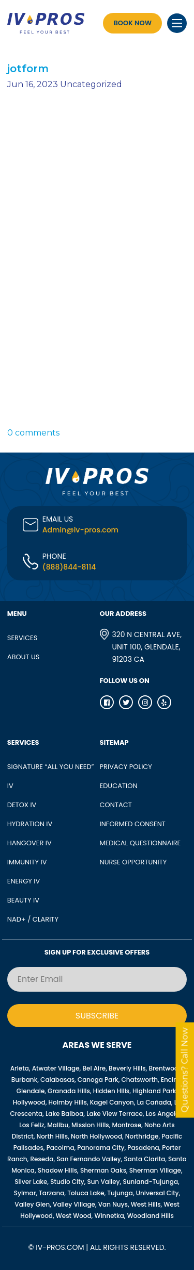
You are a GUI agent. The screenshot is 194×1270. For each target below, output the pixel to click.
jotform (28, 68)
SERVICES (22, 638)
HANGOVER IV (29, 843)
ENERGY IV (23, 881)
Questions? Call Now (185, 1070)
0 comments (33, 433)
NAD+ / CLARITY (32, 919)
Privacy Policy (126, 767)
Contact (116, 805)
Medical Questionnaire (140, 843)
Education (119, 786)
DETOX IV (22, 805)
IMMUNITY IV (27, 862)
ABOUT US (23, 657)
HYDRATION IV (30, 824)
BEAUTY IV (23, 900)
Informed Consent (133, 824)
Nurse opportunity (133, 862)
